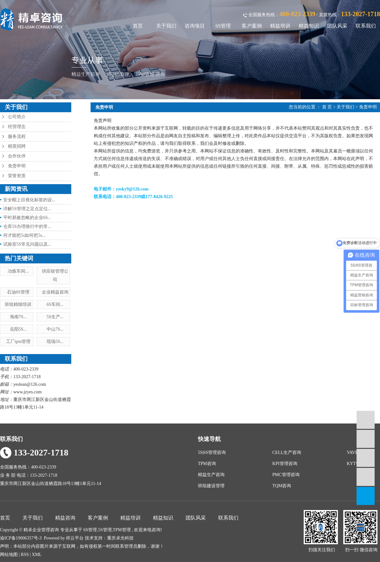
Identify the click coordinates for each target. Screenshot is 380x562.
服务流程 (17, 136)
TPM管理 (122, 529)
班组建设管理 (211, 485)
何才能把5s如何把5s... (24, 235)
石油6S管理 (18, 292)
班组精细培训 (18, 304)
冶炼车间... (18, 271)
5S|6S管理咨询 (212, 452)
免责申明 (17, 166)
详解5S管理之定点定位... (27, 208)
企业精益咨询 (55, 292)
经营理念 (17, 126)
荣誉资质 (17, 175)
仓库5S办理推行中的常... (27, 226)
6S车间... (55, 304)
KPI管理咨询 (284, 463)
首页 (138, 26)
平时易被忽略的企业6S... (27, 217)
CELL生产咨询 (286, 452)
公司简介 (17, 116)
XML (37, 554)
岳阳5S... (18, 329)
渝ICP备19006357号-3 (20, 538)
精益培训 (280, 26)
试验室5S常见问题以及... (27, 244)
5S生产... (55, 316)
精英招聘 (17, 146)
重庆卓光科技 (120, 538)
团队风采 (337, 26)
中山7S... (55, 329)
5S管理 (105, 529)
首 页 (327, 107)
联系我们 (366, 26)
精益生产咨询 (211, 474)
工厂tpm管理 (18, 341)
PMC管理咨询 (286, 474)
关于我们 (166, 26)
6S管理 (223, 26)
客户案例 (252, 26)
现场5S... (55, 341)
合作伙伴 (17, 156)
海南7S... (18, 316)
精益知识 (309, 26)
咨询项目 (195, 26)
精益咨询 (65, 517)
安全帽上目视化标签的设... (29, 199)
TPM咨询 (207, 463)
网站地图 (9, 554)
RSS (25, 554)
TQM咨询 (281, 485)
